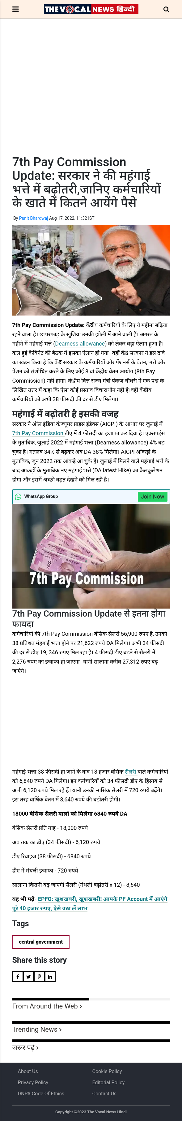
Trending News (34, 1029)
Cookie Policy (107, 1071)
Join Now (152, 496)
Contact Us (104, 1094)
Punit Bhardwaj (33, 218)
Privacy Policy (33, 1082)
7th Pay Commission (38, 433)
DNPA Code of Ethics (41, 1094)
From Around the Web (45, 1006)
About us (28, 1071)
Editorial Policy (108, 1082)
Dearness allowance (80, 343)
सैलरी (131, 771)
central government (41, 942)
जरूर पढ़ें (23, 1047)
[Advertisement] (91, 98)
